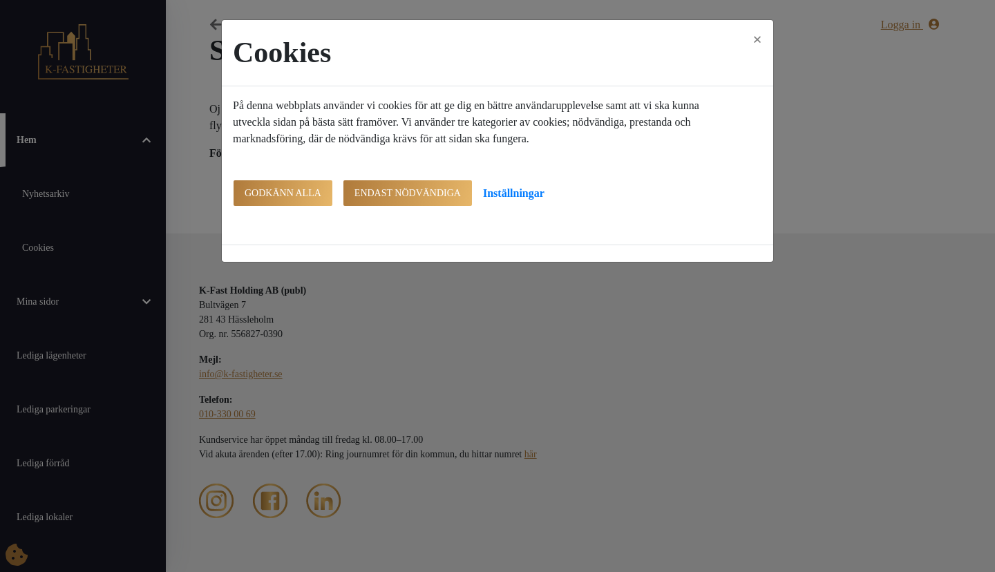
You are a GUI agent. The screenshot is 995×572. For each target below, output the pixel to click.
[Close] (757, 39)
